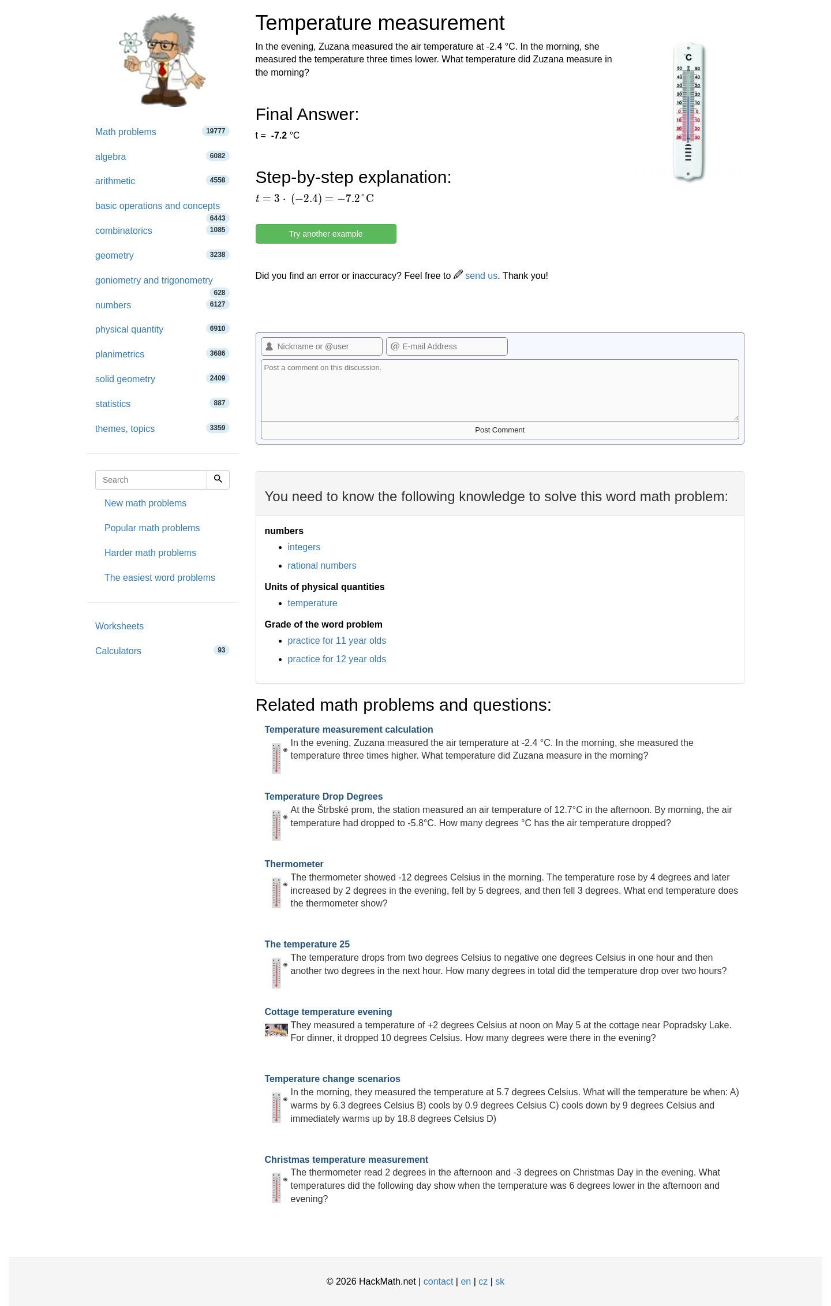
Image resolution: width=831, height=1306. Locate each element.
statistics (162, 403)
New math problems (145, 503)
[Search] (218, 480)
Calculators (162, 650)
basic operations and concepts (162, 210)
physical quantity (162, 328)
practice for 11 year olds (337, 640)
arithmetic (162, 180)
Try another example (326, 233)
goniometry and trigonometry (162, 284)
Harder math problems (150, 553)
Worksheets (119, 626)
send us (475, 276)
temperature (313, 603)
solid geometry (162, 378)
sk (499, 1281)
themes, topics (162, 428)
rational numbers (322, 565)
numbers (162, 304)
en (466, 1281)
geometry (162, 254)
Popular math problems (152, 528)
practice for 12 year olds (337, 659)
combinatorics (162, 230)
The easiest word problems (159, 578)
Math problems (162, 131)
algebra (162, 156)
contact (439, 1281)
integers (304, 547)
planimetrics (162, 353)
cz (483, 1281)
